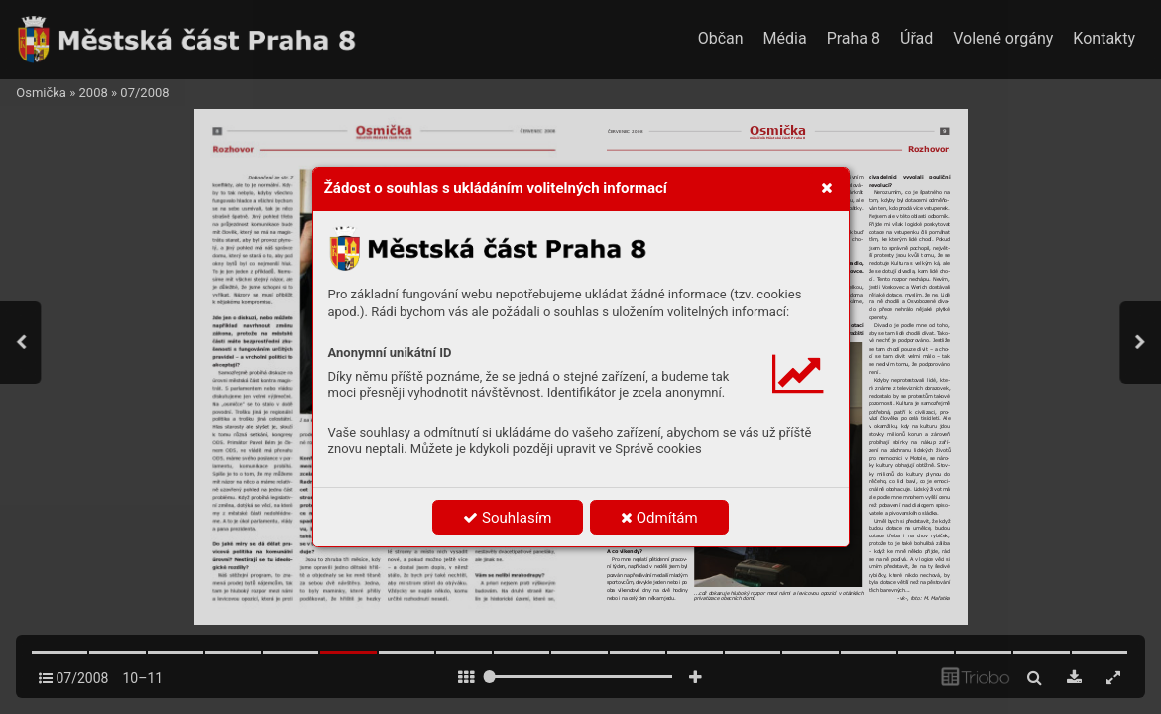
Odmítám (659, 518)
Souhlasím (507, 518)
